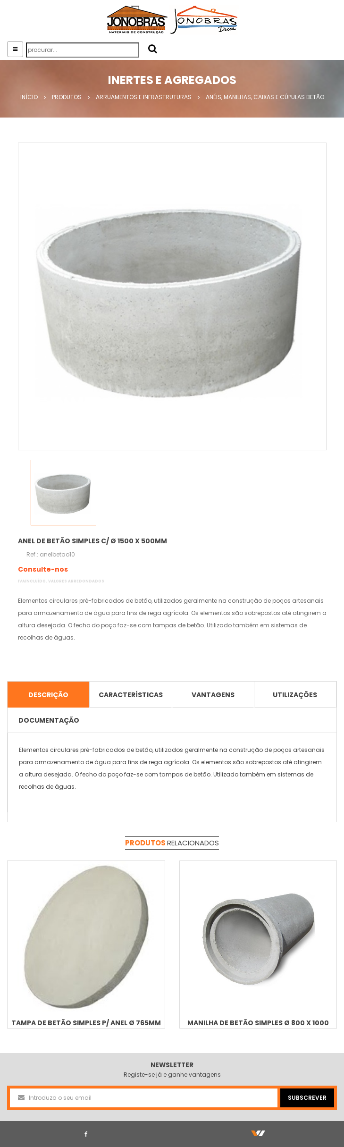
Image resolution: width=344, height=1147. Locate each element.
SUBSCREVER (307, 1098)
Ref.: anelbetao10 (50, 554)
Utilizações (295, 695)
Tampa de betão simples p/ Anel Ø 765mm (86, 1023)
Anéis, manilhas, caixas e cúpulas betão (265, 97)
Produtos (67, 97)
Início (29, 97)
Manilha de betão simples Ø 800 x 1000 (258, 1023)
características (131, 695)
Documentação (48, 720)
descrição (48, 695)
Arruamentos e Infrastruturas (144, 97)
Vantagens (213, 695)
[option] (172, 296)
